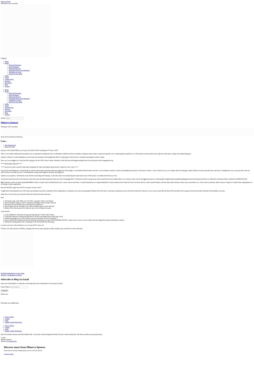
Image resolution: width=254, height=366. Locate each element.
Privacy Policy (9, 317)
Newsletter (8, 83)
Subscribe (4, 290)
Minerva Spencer (9, 122)
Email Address (5, 287)
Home (7, 61)
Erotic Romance (14, 67)
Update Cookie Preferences (13, 322)
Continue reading (9, 354)
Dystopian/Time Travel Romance (19, 70)
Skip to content (5, 1)
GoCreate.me (12, 341)
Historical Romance (15, 65)
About (7, 77)
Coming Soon (9, 79)
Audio (7, 76)
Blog (6, 84)
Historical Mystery (15, 68)
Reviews (7, 81)
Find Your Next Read (15, 74)
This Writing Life (10, 145)
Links (6, 320)
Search (3, 118)
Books (7, 63)
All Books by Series (15, 72)
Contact (7, 86)
